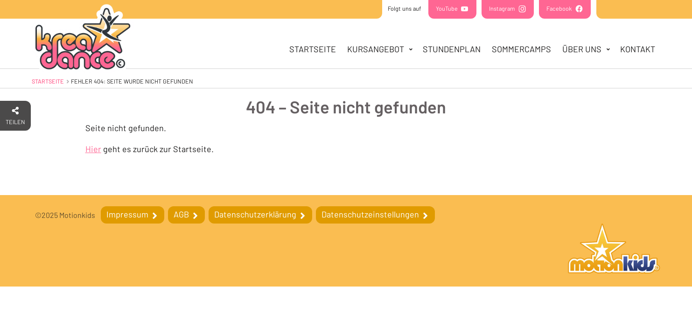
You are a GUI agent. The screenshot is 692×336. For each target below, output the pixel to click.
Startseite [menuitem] (312, 49)
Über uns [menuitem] (581, 49)
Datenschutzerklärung (256, 214)
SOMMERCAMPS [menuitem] (521, 49)
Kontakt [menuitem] (637, 49)
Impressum (128, 214)
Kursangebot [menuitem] (375, 49)
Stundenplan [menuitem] (452, 49)
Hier (93, 149)
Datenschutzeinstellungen (371, 214)
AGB (182, 214)
